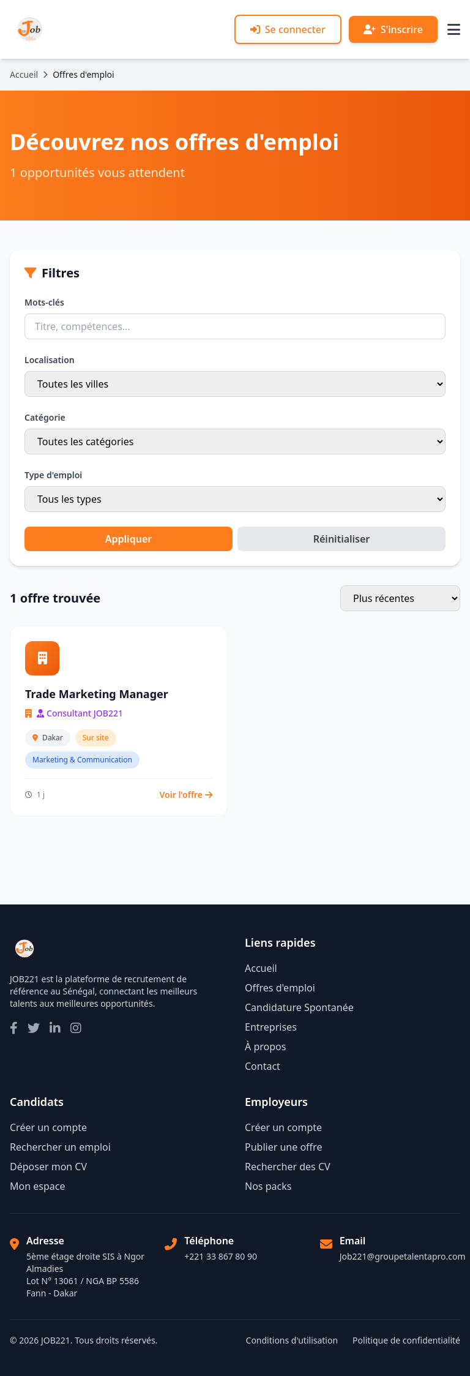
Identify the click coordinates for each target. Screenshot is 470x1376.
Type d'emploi (53, 475)
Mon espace (37, 1186)
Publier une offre (283, 1147)
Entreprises (271, 1027)
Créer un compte (48, 1127)
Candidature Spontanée (299, 1007)
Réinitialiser (341, 539)
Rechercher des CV (287, 1166)
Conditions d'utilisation (292, 1340)
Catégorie (44, 417)
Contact (262, 1066)
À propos (265, 1046)
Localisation (49, 360)
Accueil (24, 74)
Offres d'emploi (280, 987)
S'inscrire (393, 29)
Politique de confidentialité (406, 1340)
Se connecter (288, 29)
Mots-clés (44, 302)
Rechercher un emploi (60, 1147)
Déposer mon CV (48, 1166)
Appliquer (128, 539)
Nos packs (268, 1186)
